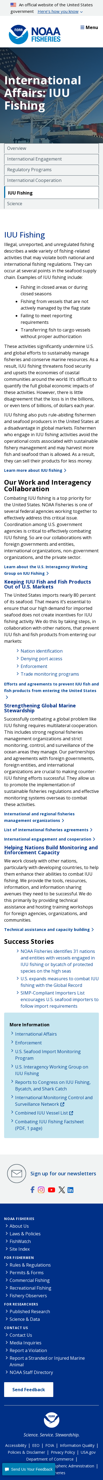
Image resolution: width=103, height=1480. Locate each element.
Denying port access (41, 659)
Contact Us (16, 1327)
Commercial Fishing (30, 1280)
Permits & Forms (27, 1273)
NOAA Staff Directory (31, 1372)
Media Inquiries (25, 1343)
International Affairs (36, 1034)
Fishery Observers (28, 1296)
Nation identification (42, 651)
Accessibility (15, 1445)
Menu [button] (89, 27)
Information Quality (77, 1445)
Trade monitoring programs (50, 674)
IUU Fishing (20, 193)
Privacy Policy (63, 1452)
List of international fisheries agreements (46, 829)
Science (14, 204)
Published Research (30, 1311)
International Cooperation (34, 180)
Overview (16, 148)
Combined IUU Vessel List (41, 1113)
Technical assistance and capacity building (47, 929)
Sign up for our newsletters (63, 1173)
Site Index (20, 1249)
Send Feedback (28, 1390)
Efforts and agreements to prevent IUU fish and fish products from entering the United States (51, 687)
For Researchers (21, 1304)
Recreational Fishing (30, 1288)
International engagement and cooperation (47, 839)
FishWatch (20, 1241)
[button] (28, 1469)
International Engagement (34, 159)
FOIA (49, 1445)
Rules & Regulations (30, 1265)
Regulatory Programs (29, 170)
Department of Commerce (50, 1459)
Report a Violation (28, 1350)
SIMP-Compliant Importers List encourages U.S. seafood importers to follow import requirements (60, 999)
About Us (19, 1226)
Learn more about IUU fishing (33, 470)
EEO (36, 1445)
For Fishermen (19, 1257)
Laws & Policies (25, 1234)
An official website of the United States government (51, 8)
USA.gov (88, 1452)
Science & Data (25, 1319)
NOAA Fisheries (19, 1218)
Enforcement (34, 666)
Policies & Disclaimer (26, 1452)
